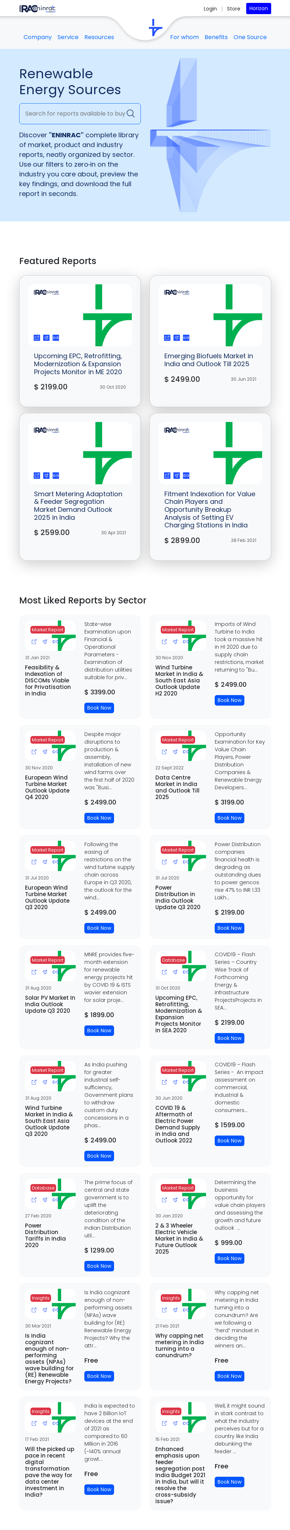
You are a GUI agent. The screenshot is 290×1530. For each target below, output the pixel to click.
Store (233, 8)
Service (68, 37)
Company (38, 37)
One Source (250, 37)
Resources (99, 37)
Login (211, 8)
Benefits (216, 37)
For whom (184, 37)
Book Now (99, 707)
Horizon (258, 8)
